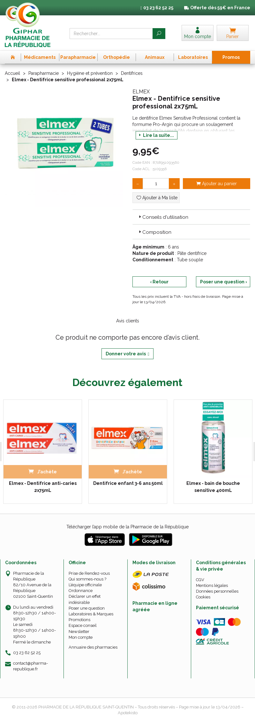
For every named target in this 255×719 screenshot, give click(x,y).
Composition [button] (154, 232)
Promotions (79, 619)
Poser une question (87, 608)
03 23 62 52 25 (27, 652)
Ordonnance (81, 590)
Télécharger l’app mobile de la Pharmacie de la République (127, 526)
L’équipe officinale (85, 584)
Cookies (203, 597)
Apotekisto (128, 712)
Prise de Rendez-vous (89, 573)
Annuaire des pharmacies (93, 647)
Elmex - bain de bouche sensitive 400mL (213, 487)
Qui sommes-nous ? (87, 579)
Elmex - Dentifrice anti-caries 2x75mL (43, 487)
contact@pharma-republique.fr (30, 665)
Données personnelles (217, 591)
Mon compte (81, 637)
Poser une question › (223, 281)
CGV (200, 579)
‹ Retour (159, 281)
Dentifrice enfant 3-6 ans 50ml (128, 483)
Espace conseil (83, 625)
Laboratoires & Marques (91, 614)
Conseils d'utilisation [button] (163, 217)
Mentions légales (212, 585)
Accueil (12, 73)
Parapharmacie (43, 73)
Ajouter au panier (216, 183)
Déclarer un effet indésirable (85, 599)
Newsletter (79, 631)
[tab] (191, 217)
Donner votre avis (127, 354)
